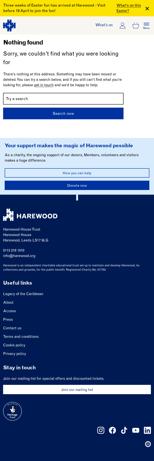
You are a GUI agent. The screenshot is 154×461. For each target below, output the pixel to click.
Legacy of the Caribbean (23, 294)
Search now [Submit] (63, 114)
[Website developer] (148, 444)
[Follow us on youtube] (135, 430)
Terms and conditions (21, 337)
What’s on (104, 25)
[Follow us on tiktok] (124, 430)
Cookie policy (14, 345)
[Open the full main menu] (146, 25)
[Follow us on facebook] (112, 430)
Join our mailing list (77, 390)
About (8, 303)
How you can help (77, 173)
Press (8, 320)
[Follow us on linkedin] (147, 430)
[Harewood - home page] (9, 25)
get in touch (44, 85)
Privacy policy (14, 354)
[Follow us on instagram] (100, 430)
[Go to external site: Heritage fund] (12, 411)
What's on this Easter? (129, 8)
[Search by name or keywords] (63, 99)
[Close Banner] (147, 8)
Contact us (12, 328)
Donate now (77, 186)
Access (9, 311)
